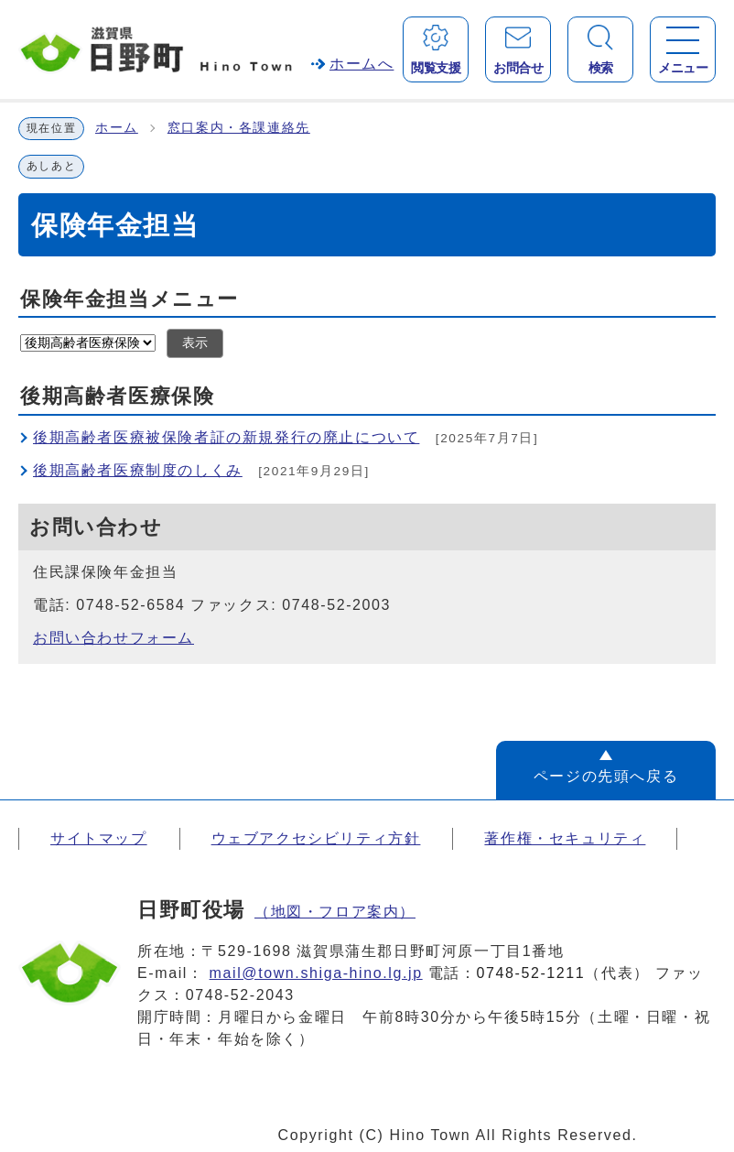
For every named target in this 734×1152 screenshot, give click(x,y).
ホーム (116, 128)
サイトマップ (98, 838)
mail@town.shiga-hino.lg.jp (316, 973)
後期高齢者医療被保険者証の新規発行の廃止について (226, 437)
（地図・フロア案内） (335, 911)
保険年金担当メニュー (129, 299)
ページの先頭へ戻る (606, 776)
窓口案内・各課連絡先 (238, 128)
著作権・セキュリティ (564, 838)
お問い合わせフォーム (113, 638)
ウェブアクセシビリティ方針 (316, 838)
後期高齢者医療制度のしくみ (138, 470)
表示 (195, 343)
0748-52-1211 (531, 973)
